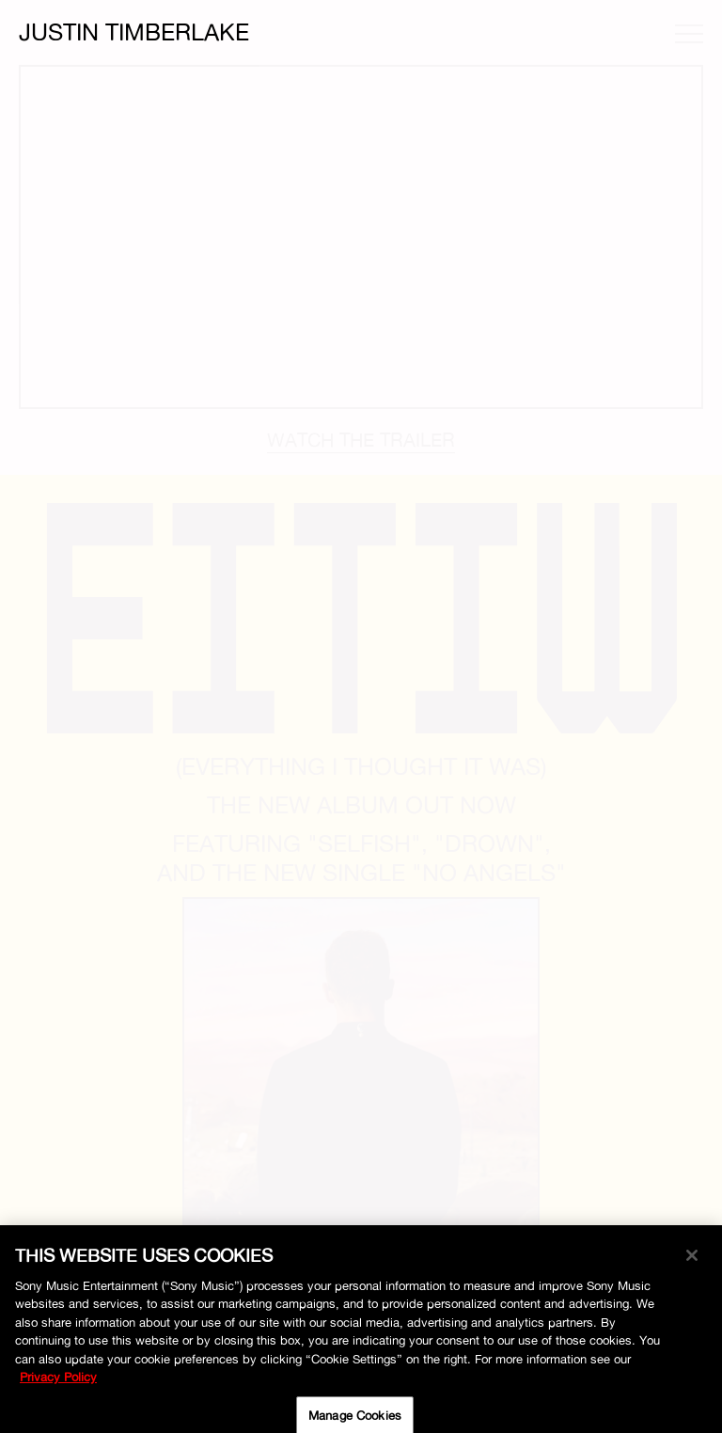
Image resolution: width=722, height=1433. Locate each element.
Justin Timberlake (134, 32)
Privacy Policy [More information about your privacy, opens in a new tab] (58, 1382)
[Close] (692, 1261)
